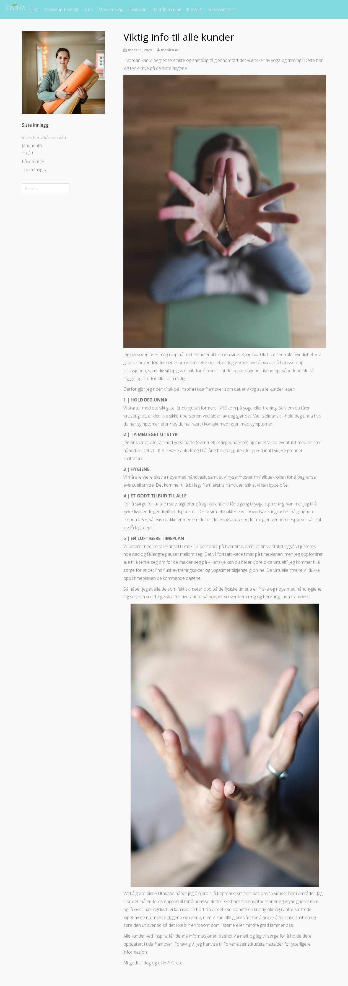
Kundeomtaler (221, 9)
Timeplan (138, 9)
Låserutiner (33, 161)
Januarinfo (32, 145)
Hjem (33, 9)
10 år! (27, 153)
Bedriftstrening (166, 9)
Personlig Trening (61, 9)
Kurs (88, 9)
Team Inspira (35, 169)
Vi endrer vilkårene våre (44, 138)
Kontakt (194, 9)
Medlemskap (110, 9)
